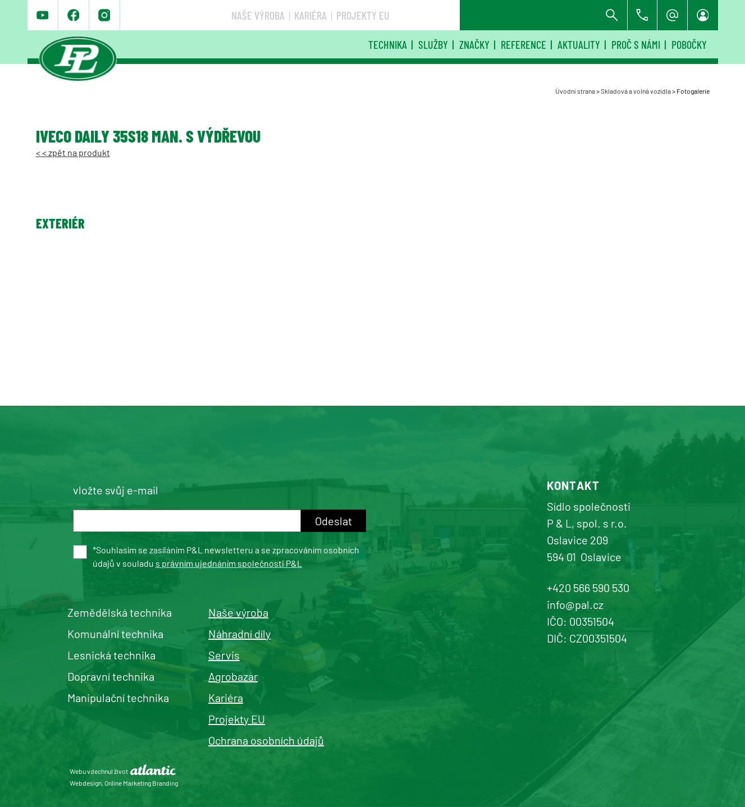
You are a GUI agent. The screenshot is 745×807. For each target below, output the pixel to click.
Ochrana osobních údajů (266, 740)
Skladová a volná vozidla (636, 91)
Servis (224, 655)
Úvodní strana (575, 91)
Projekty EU (530, 15)
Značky (474, 44)
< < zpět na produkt (73, 152)
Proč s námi (635, 44)
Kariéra (477, 15)
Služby (433, 44)
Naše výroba (425, 15)
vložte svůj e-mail (115, 490)
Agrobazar (233, 676)
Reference (523, 44)
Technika (387, 44)
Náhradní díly (239, 633)
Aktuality (578, 44)
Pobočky (689, 44)
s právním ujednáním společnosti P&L (229, 563)
